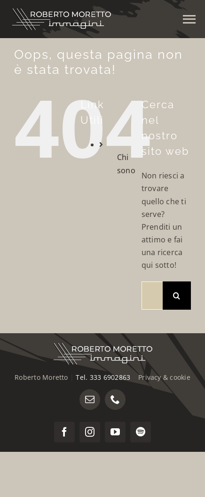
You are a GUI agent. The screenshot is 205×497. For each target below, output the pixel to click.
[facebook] (64, 432)
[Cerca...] (152, 295)
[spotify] (140, 432)
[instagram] (89, 432)
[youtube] (115, 432)
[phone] (115, 399)
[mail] (89, 399)
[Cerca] (177, 295)
